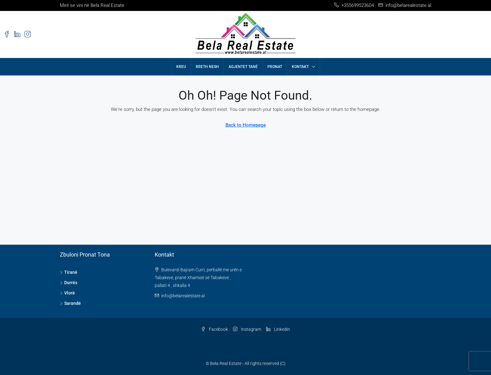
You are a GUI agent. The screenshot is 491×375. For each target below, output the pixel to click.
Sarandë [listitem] (70, 303)
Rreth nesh (207, 67)
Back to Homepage (245, 125)
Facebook (214, 329)
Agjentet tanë (243, 67)
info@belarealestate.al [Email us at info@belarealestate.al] (183, 295)
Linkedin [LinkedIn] (278, 329)
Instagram (247, 329)
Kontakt (300, 67)
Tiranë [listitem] (68, 272)
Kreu (181, 67)
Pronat (274, 67)
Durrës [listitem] (68, 282)
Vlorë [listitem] (67, 292)
